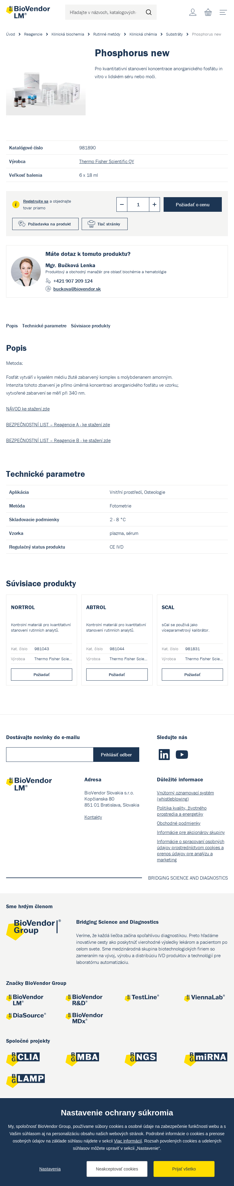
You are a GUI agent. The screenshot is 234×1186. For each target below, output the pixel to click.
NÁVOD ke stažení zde (28, 409)
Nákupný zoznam (208, 12)
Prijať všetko (184, 1169)
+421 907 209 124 (73, 281)
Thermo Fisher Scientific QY (106, 161)
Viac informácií (128, 1141)
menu (225, 10)
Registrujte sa (35, 201)
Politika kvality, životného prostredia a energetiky (182, 872)
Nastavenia (50, 1169)
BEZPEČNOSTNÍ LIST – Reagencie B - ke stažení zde (58, 440)
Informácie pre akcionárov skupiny (191, 894)
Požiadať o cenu (193, 204)
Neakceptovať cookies (117, 1169)
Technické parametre (44, 326)
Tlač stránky (109, 224)
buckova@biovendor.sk (77, 289)
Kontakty (93, 878)
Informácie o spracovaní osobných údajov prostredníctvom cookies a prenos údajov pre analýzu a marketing (190, 912)
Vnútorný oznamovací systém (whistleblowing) (185, 857)
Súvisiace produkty (90, 326)
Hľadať (149, 12)
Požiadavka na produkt (49, 224)
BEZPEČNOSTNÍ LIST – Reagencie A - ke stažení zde (58, 424)
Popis (12, 326)
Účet (192, 12)
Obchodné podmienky (178, 884)
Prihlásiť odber (116, 816)
